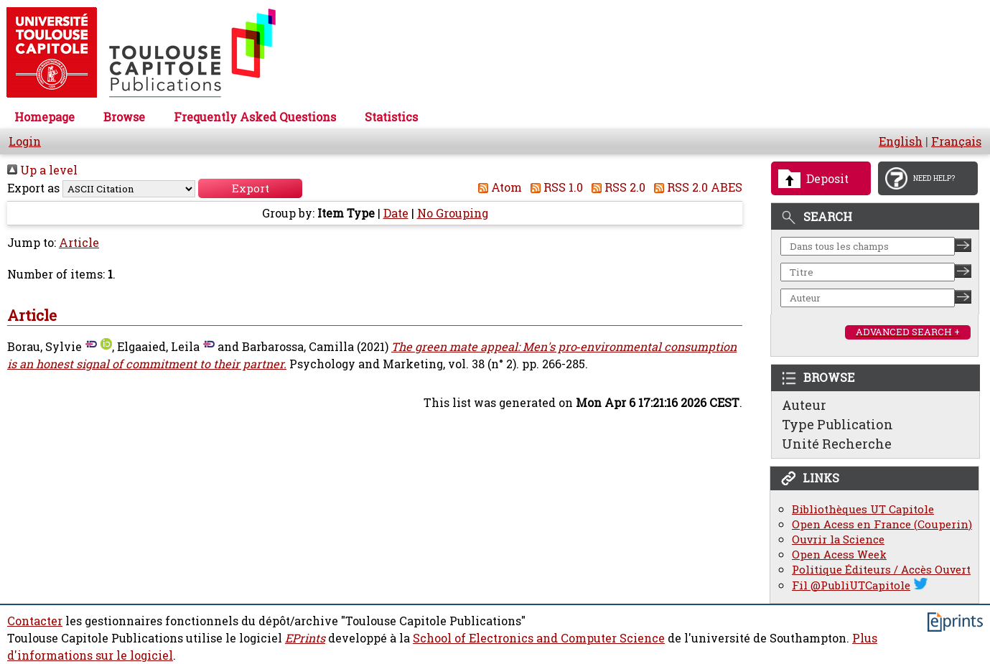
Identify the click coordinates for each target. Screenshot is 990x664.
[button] (250, 188)
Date (395, 213)
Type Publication (837, 424)
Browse (124, 117)
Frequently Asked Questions (255, 117)
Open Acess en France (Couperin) (882, 524)
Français (956, 141)
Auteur (804, 404)
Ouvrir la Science (838, 539)
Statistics (391, 117)
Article (79, 243)
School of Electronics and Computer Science (539, 638)
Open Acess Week (839, 554)
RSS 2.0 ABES (695, 187)
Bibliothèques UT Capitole (863, 509)
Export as (33, 188)
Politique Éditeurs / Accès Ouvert (881, 569)
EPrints (305, 638)
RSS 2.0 (615, 187)
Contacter (34, 621)
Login (25, 141)
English (901, 141)
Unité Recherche (837, 443)
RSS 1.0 (554, 187)
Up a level (42, 170)
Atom (497, 187)
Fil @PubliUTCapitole (851, 585)
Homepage (44, 117)
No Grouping (452, 213)
